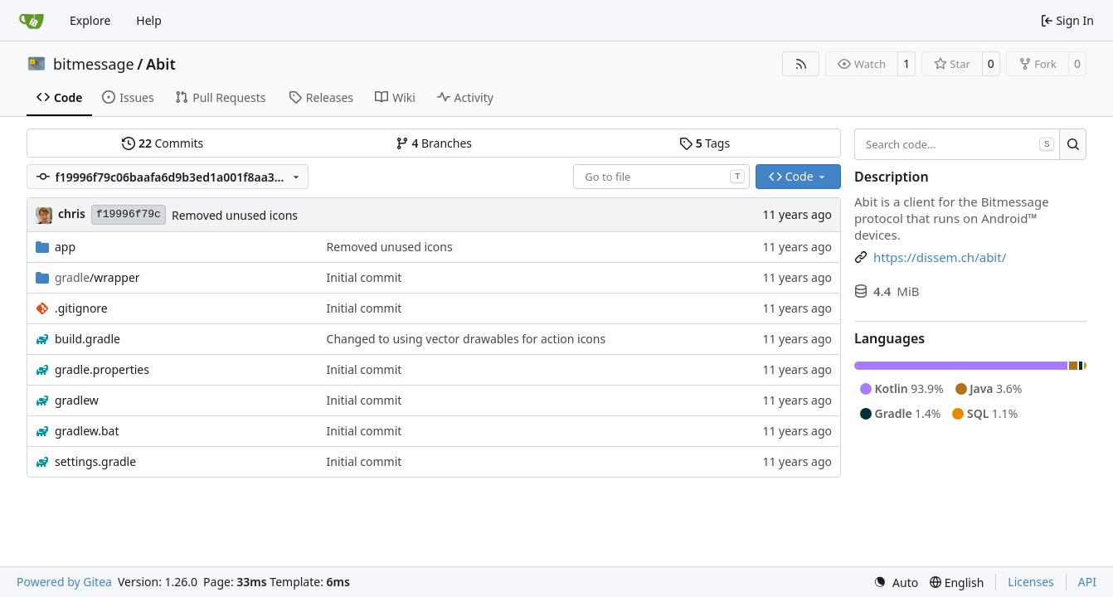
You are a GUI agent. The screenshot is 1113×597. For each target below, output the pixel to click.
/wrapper (97, 277)
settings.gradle (95, 461)
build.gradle (87, 339)
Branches (434, 143)
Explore (90, 20)
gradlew (77, 400)
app (65, 247)
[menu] (895, 582)
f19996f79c (128, 214)
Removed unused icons (235, 215)
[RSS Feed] (801, 63)
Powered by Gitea (64, 582)
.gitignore (81, 308)
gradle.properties (102, 369)
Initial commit (364, 277)
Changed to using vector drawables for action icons (466, 339)
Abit (161, 64)
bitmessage (93, 64)
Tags (704, 143)
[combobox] (661, 176)
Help (149, 20)
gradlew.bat (87, 431)
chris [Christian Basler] (71, 213)
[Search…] (1072, 144)
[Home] (31, 21)
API (1087, 582)
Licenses (1031, 582)
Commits (162, 143)
